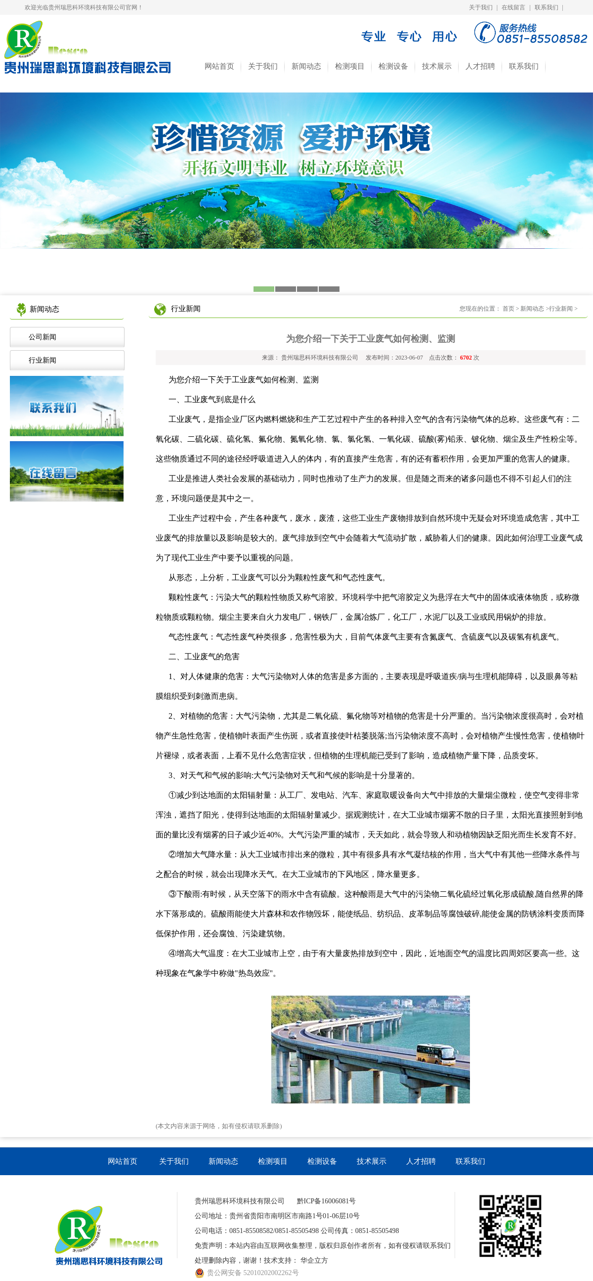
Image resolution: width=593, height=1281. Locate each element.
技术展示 (437, 66)
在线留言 (513, 7)
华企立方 (314, 1260)
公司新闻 (40, 337)
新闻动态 (306, 66)
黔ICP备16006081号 (326, 1201)
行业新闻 (40, 360)
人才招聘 (480, 66)
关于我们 (481, 7)
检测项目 (350, 66)
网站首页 (219, 66)
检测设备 (393, 66)
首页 (508, 308)
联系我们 (546, 7)
